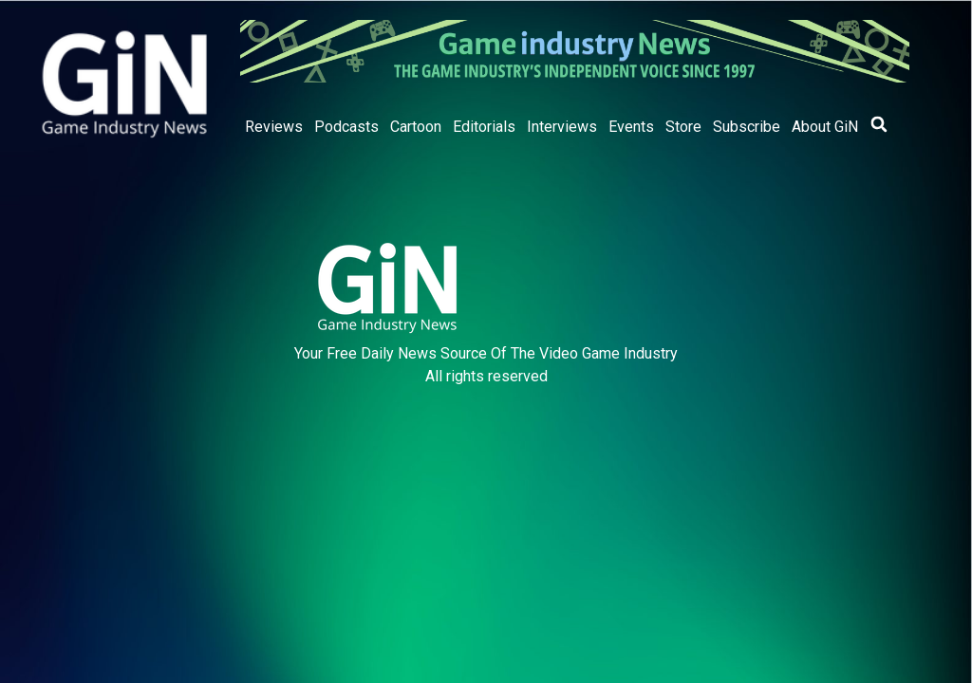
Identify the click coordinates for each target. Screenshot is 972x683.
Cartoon (415, 127)
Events (631, 127)
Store (683, 127)
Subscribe (746, 127)
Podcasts (346, 127)
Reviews (274, 127)
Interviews (562, 127)
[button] (879, 124)
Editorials (484, 127)
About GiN (825, 127)
